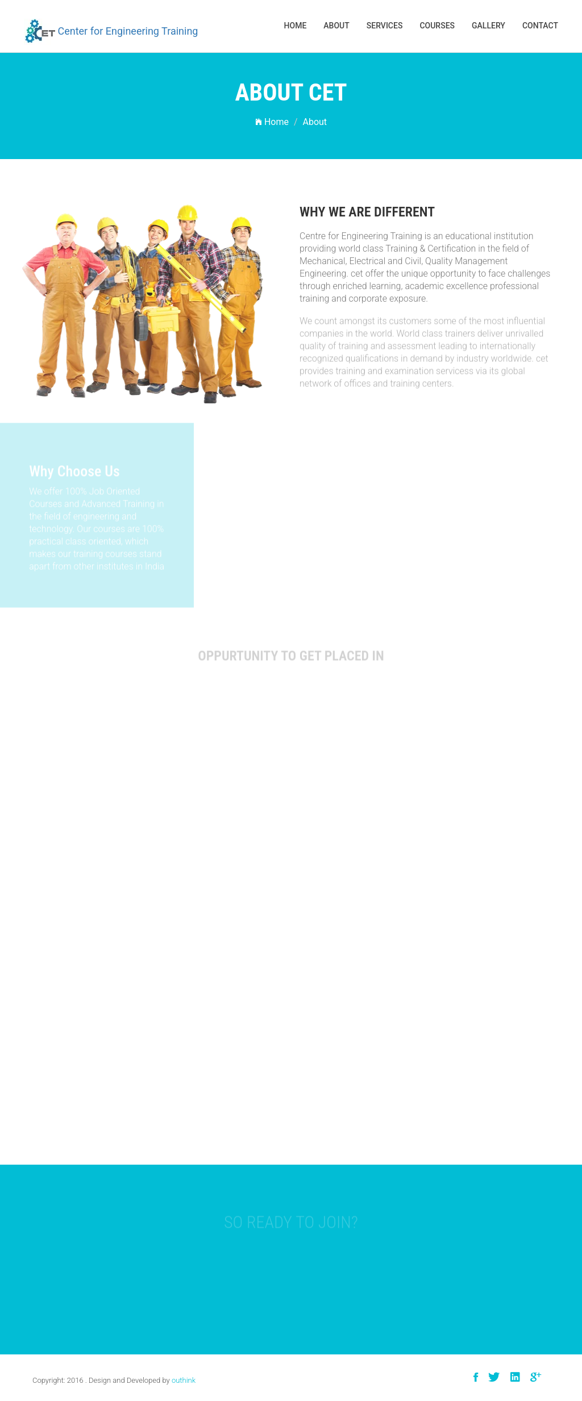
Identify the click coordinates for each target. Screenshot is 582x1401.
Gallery (488, 25)
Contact (540, 25)
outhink (184, 1380)
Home (295, 25)
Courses (437, 25)
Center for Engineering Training (111, 32)
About (336, 25)
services (385, 25)
